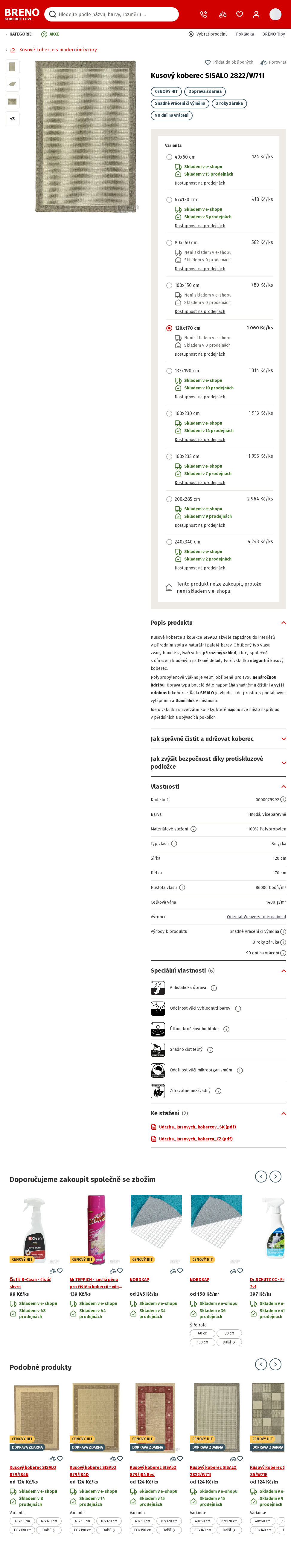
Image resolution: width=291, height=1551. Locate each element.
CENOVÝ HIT (166, 91)
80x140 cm (202, 1530)
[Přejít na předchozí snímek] (261, 1177)
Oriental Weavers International (256, 916)
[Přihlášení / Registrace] (256, 14)
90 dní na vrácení (171, 115)
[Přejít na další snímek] (275, 1177)
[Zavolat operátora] (205, 14)
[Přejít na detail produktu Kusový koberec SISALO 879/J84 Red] (156, 1458)
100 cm (202, 1342)
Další (229, 1342)
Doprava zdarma (205, 91)
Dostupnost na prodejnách (200, 183)
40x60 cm (22, 1521)
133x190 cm (22, 1530)
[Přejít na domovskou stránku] (22, 14)
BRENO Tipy (273, 34)
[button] (19, 34)
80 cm (229, 1333)
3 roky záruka (229, 103)
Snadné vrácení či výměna (180, 103)
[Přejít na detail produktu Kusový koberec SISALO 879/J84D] (96, 1458)
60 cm (203, 1333)
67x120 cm (49, 1521)
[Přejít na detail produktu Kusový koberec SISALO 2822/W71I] (216, 1458)
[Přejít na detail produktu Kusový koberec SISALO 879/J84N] (36, 1458)
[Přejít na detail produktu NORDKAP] (156, 1270)
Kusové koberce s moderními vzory (58, 50)
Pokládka (245, 34)
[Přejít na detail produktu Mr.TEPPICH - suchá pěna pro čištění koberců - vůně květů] (96, 1270)
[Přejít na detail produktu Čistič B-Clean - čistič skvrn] (36, 1270)
